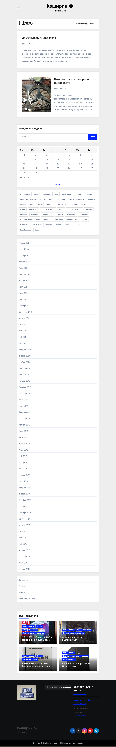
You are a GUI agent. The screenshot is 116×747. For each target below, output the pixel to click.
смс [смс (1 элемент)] (79, 225)
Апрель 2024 (25, 243)
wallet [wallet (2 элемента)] (22, 210)
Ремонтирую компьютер (33, 634)
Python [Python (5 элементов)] (74, 205)
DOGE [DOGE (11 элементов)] (51, 200)
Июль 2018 (23, 431)
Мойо (39, 627)
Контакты (23, 580)
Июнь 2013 (23, 538)
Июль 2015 (23, 450)
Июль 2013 (23, 532)
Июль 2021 (23, 325)
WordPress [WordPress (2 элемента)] (33, 210)
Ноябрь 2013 (24, 507)
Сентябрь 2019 (26, 394)
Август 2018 (24, 425)
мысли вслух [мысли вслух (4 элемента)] (36, 225)
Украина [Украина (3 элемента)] (88, 210)
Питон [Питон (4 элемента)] (61, 210)
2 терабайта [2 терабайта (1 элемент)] (25, 194)
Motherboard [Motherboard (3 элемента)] (63, 205)
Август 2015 (24, 444)
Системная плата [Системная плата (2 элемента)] (74, 210)
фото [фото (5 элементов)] (37, 230)
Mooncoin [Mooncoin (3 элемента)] (49, 205)
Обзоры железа (30, 630)
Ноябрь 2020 (25, 362)
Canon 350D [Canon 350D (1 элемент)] (66, 194)
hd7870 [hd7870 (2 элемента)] (23, 205)
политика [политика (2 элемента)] (69, 225)
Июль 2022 (24, 293)
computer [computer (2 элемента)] (79, 194)
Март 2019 (23, 406)
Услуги (22, 593)
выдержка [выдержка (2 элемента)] (71, 215)
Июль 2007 (24, 563)
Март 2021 (23, 344)
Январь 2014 (24, 494)
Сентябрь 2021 (26, 312)
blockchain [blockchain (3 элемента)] (47, 194)
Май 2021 (23, 337)
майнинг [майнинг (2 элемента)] (23, 225)
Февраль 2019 (25, 413)
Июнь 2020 (24, 375)
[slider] (55, 687)
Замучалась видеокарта (39, 38)
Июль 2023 (24, 268)
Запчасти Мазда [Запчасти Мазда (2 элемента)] (48, 210)
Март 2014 (23, 482)
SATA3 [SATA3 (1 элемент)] (83, 205)
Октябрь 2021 (25, 306)
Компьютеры (28, 627)
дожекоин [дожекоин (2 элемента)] (83, 215)
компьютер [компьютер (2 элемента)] (58, 220)
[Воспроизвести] (48, 687)
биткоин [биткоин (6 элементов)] (23, 215)
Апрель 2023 (24, 281)
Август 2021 (24, 318)
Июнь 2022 (24, 300)
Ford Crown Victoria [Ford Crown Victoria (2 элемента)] (76, 200)
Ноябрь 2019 (24, 381)
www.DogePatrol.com (83, 716)
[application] (58, 687)
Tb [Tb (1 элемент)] (91, 205)
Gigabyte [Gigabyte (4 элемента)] (91, 200)
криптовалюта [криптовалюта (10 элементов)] (73, 220)
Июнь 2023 (24, 275)
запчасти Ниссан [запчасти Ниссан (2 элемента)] (43, 220)
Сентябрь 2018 (26, 419)
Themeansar (76, 743)
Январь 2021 (24, 356)
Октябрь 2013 (25, 513)
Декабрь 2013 (25, 500)
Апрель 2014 (24, 475)
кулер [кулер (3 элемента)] (85, 220)
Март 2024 (24, 249)
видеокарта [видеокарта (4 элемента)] (47, 215)
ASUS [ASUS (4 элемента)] (36, 194)
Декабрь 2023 (25, 256)
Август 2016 (24, 438)
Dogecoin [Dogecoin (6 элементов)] (61, 200)
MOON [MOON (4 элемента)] (40, 205)
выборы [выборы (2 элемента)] (59, 215)
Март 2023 (24, 287)
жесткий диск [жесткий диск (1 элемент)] (26, 220)
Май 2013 (23, 544)
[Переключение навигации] (19, 8)
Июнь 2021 (24, 331)
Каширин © (60, 6)
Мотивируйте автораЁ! (29, 599)
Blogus (65, 743)
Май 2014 (23, 469)
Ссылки (22, 586)
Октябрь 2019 (25, 387)
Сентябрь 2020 (26, 369)
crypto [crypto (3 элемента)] (42, 200)
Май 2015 (23, 456)
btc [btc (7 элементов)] (56, 194)
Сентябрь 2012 (26, 557)
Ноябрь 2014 (24, 463)
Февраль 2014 (25, 488)
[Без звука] (64, 687)
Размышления (69, 660)
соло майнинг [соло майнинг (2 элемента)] (25, 230)
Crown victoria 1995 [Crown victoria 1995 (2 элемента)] (28, 200)
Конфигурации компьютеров (75, 657)
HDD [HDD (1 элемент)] (31, 205)
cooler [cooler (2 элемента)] (89, 194)
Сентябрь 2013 (26, 519)
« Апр (57, 185)
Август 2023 (24, 262)
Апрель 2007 (24, 569)
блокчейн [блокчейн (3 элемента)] (35, 215)
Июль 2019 (23, 400)
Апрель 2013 (24, 551)
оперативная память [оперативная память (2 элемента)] (53, 225)
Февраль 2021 (25, 350)
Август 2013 (24, 525)
